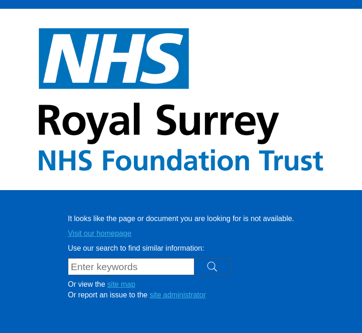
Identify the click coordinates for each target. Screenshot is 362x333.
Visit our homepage (100, 233)
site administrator (178, 295)
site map (121, 284)
